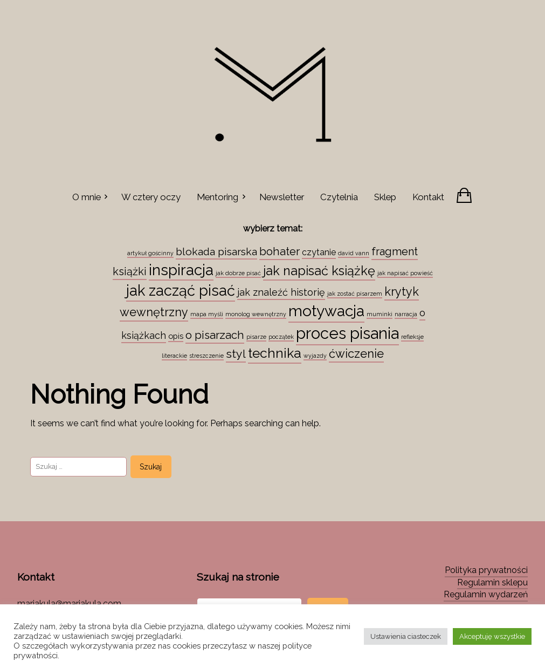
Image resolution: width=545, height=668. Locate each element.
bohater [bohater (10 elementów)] (279, 251)
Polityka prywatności (486, 570)
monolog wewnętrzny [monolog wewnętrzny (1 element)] (255, 314)
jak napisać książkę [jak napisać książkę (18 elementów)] (319, 270)
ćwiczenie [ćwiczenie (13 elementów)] (356, 353)
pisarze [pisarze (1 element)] (256, 336)
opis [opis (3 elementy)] (175, 335)
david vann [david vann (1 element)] (353, 253)
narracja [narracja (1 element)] (406, 314)
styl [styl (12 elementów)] (236, 353)
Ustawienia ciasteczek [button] (405, 636)
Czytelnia (339, 197)
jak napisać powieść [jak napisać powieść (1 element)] (405, 273)
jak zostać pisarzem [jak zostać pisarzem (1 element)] (354, 293)
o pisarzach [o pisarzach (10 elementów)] (214, 335)
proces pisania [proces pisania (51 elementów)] (347, 333)
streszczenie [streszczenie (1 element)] (206, 355)
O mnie (86, 197)
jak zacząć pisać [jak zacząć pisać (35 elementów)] (180, 290)
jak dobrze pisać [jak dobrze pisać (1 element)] (238, 273)
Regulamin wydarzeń (486, 594)
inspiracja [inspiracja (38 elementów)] (181, 269)
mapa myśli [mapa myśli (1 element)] (206, 314)
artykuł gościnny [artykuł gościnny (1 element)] (150, 253)
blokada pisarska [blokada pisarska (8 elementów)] (216, 251)
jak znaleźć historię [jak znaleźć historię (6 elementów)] (281, 292)
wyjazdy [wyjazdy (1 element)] (315, 355)
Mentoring (217, 197)
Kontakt (428, 197)
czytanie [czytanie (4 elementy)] (319, 252)
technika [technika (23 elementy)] (274, 353)
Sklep (385, 197)
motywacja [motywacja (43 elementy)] (326, 311)
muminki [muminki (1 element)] (379, 314)
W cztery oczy (151, 197)
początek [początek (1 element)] (281, 336)
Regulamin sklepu (492, 582)
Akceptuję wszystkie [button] (492, 636)
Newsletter (281, 197)
